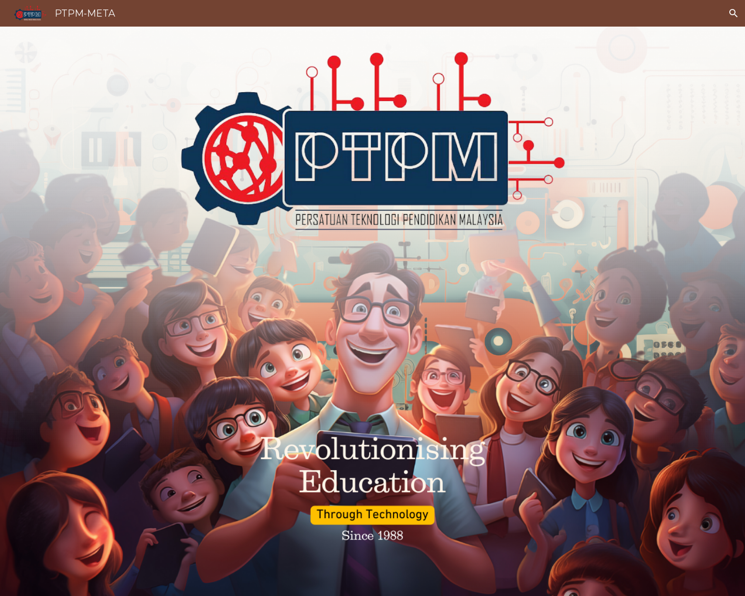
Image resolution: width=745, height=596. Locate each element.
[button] (733, 13)
